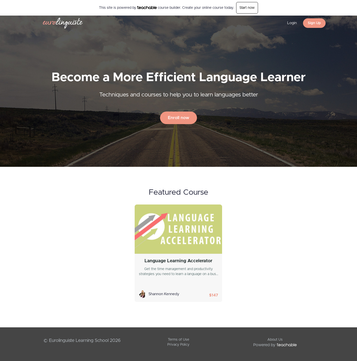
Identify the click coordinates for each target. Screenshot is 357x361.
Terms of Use (178, 339)
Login (292, 23)
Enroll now (178, 118)
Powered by (275, 345)
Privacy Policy (178, 344)
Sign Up (314, 23)
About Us (275, 339)
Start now (247, 8)
